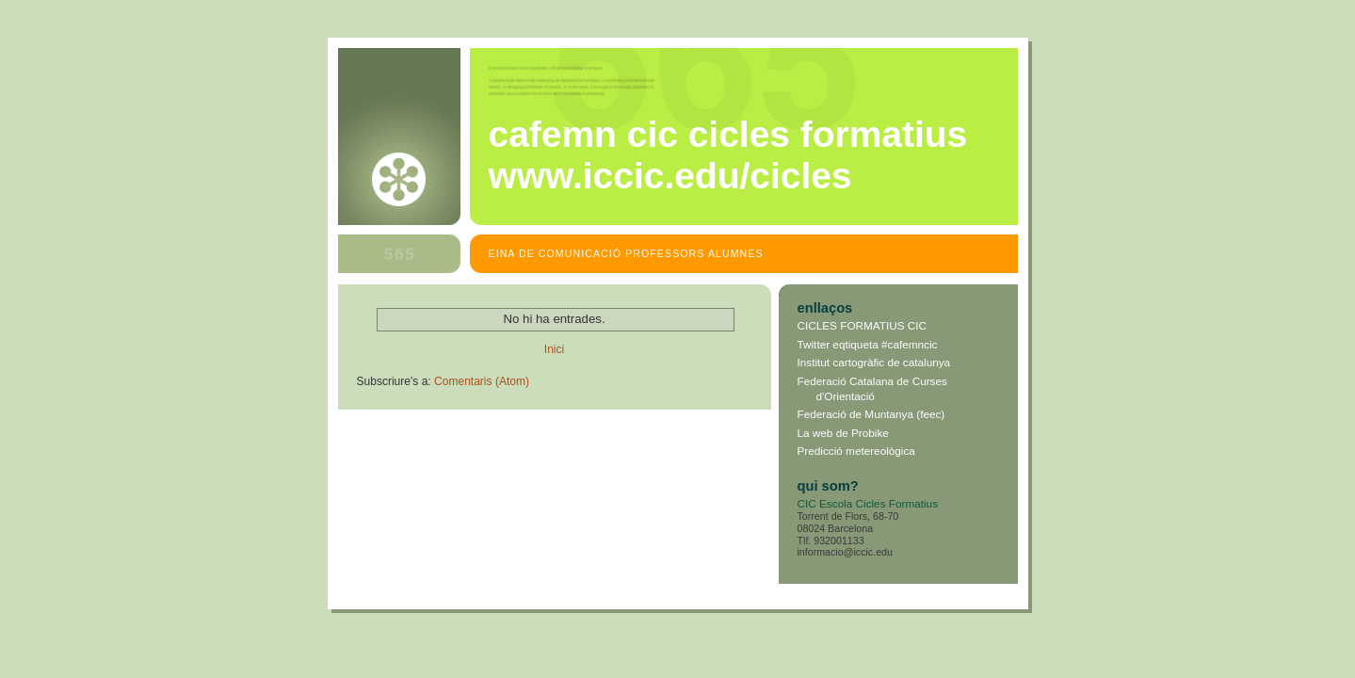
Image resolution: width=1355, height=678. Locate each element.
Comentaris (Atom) (481, 381)
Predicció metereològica (856, 450)
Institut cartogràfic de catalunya (874, 362)
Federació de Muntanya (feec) (871, 414)
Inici (554, 349)
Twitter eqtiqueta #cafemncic (868, 344)
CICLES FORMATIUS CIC (863, 325)
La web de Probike (843, 433)
